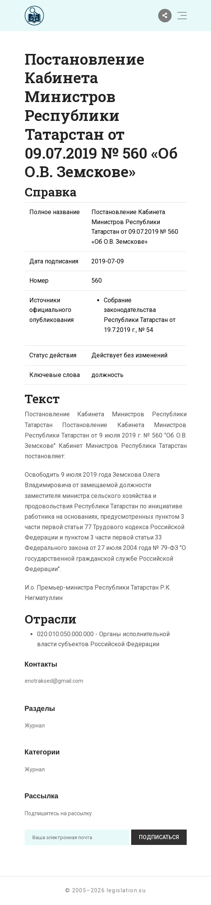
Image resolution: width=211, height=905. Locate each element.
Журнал (35, 725)
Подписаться (159, 837)
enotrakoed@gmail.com (54, 681)
